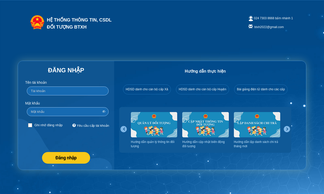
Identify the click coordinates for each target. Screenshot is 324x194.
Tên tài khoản (36, 82)
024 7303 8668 (264, 18)
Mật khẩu (32, 103)
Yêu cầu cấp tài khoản (90, 125)
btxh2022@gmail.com (269, 27)
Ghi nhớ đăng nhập (48, 125)
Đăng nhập (66, 157)
